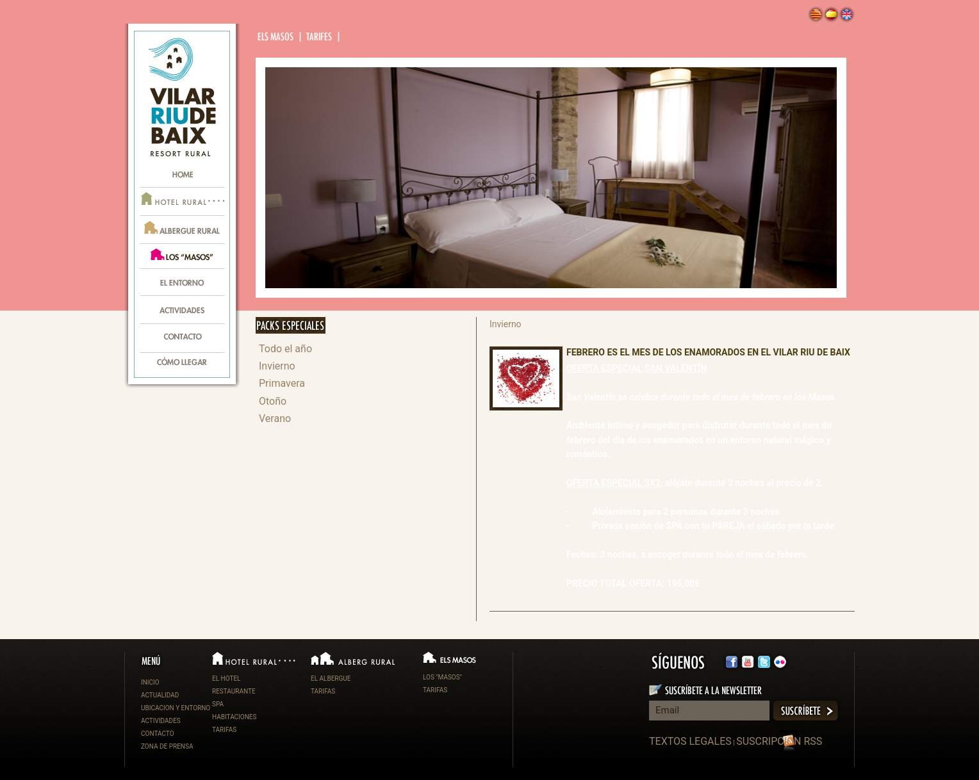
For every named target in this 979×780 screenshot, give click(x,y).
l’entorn (182, 283)
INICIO (150, 682)
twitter (747, 661)
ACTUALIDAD (160, 695)
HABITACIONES (234, 716)
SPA (218, 704)
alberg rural (182, 230)
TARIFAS (224, 729)
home (182, 173)
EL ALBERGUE (331, 678)
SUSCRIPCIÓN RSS (779, 741)
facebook (731, 661)
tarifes (320, 37)
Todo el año (285, 349)
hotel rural (182, 202)
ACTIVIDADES (161, 720)
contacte (182, 339)
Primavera (282, 383)
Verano (275, 418)
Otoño (272, 401)
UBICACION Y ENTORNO (175, 707)
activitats (182, 311)
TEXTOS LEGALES (690, 741)
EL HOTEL (226, 678)
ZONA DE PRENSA (167, 746)
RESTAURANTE (234, 691)
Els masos (276, 37)
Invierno (277, 366)
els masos (182, 256)
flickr (763, 661)
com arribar (182, 365)
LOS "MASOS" (442, 677)
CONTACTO (157, 733)
